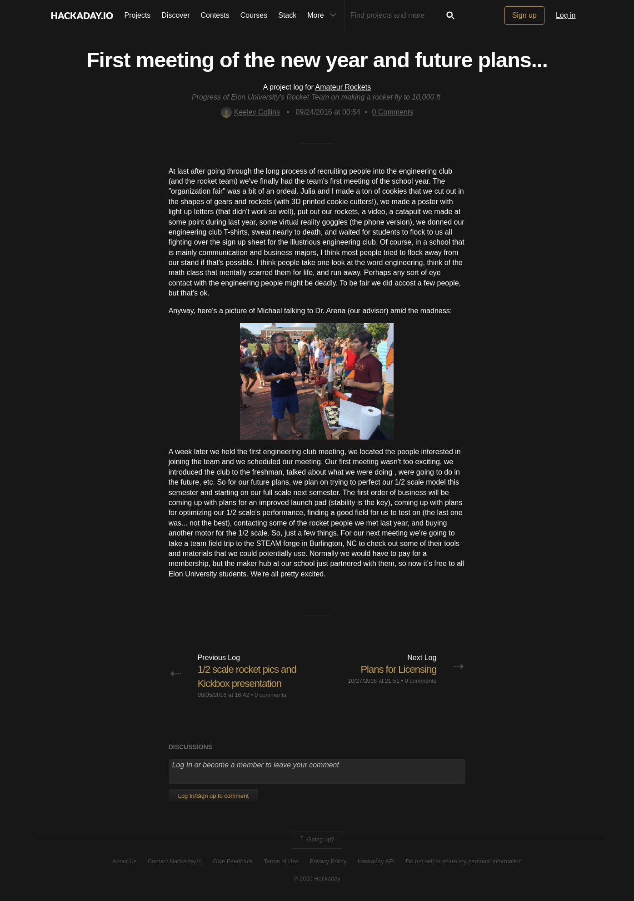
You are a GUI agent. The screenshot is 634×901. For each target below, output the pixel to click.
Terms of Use (281, 861)
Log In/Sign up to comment (213, 795)
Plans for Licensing (398, 669)
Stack (287, 15)
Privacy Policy (328, 861)
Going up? (316, 840)
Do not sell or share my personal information (464, 861)
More (323, 15)
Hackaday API (376, 861)
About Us (124, 861)
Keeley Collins (250, 112)
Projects (138, 15)
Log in (566, 15)
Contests (215, 15)
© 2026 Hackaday (317, 878)
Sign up (524, 15)
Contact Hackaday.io (175, 861)
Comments (393, 112)
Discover (175, 15)
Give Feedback (232, 861)
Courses (254, 15)
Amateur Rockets (343, 87)
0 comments (270, 694)
